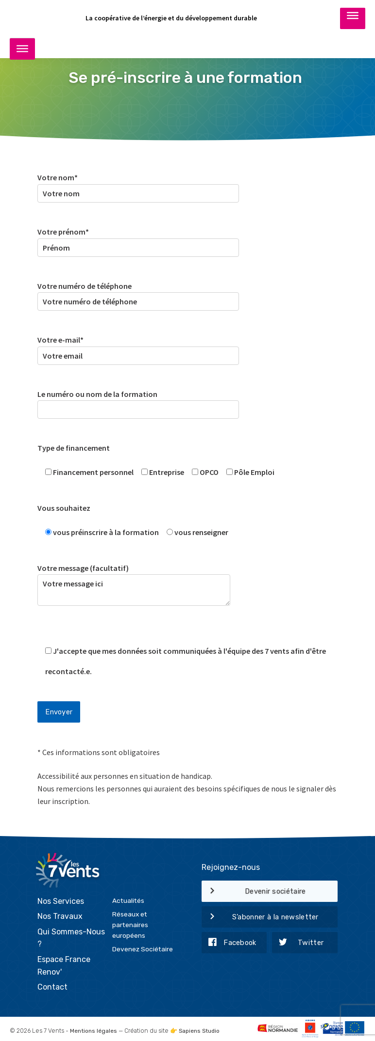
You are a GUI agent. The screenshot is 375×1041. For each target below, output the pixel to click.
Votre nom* (138, 185)
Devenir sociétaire (254, 892)
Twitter (298, 943)
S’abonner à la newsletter (260, 917)
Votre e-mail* (138, 348)
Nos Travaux (60, 913)
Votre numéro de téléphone (138, 294)
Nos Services (60, 898)
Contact (52, 984)
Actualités (128, 897)
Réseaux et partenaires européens (130, 921)
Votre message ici (133, 590)
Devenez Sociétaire (142, 946)
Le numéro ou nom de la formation (138, 402)
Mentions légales (94, 1028)
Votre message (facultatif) (133, 591)
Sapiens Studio (200, 1028)
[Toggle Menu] (352, 18)
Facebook (229, 943)
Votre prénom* (138, 239)
